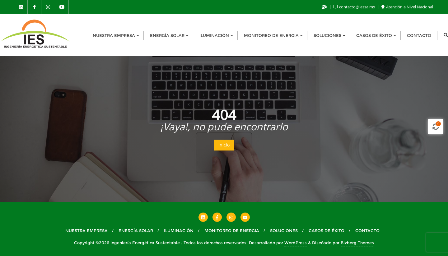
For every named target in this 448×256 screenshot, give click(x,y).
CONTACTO (367, 230)
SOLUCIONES (284, 230)
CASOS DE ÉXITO (326, 230)
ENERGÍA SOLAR (136, 230)
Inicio (224, 145)
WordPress (295, 242)
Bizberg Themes (357, 242)
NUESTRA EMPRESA (86, 230)
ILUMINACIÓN (179, 230)
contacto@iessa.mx (355, 7)
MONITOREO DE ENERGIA (231, 230)
